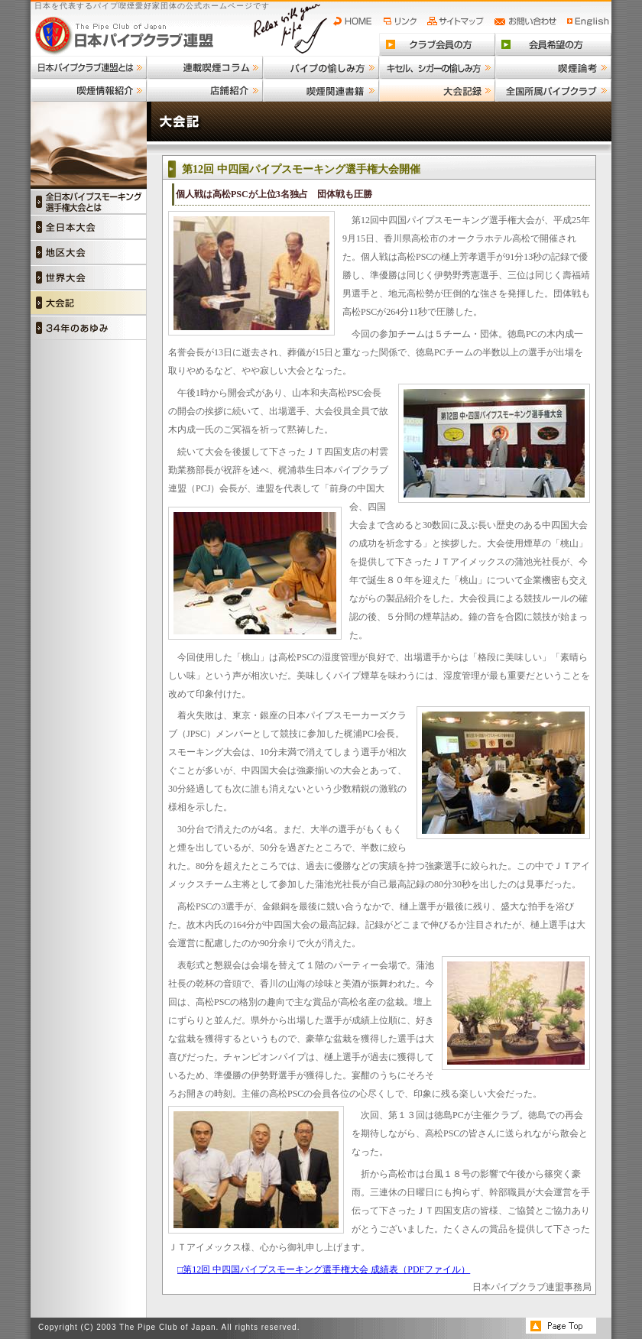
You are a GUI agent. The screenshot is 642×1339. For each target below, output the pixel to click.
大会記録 (437, 90)
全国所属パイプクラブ (553, 90)
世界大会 (89, 277)
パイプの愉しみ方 (321, 67)
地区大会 (89, 251)
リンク (402, 21)
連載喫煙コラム (205, 67)
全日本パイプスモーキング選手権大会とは (89, 201)
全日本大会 (89, 226)
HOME (356, 21)
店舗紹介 (205, 90)
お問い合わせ (528, 21)
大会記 (89, 302)
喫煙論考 (553, 67)
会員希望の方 (553, 44)
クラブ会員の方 (437, 44)
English (588, 21)
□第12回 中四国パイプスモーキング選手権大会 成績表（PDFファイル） (323, 1269)
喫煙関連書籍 (321, 90)
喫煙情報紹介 (89, 90)
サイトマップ (457, 21)
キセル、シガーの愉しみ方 (437, 67)
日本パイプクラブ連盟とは (89, 67)
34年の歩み (89, 327)
